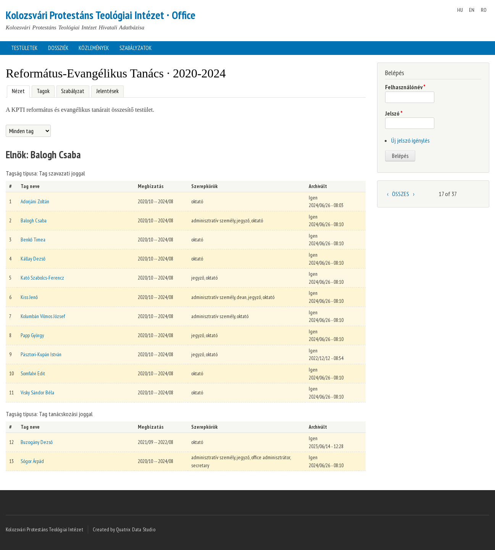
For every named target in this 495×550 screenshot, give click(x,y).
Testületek (24, 47)
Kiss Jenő (29, 297)
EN (471, 9)
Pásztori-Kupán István (41, 354)
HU (460, 9)
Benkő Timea (33, 239)
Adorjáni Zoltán (35, 201)
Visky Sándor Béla (37, 392)
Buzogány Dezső (37, 442)
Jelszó (394, 113)
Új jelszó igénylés (410, 140)
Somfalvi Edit (33, 373)
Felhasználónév (405, 87)
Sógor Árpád (32, 461)
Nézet (16, 90)
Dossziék (58, 47)
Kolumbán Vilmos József (43, 316)
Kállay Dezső (33, 258)
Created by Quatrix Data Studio (124, 529)
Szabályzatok (135, 47)
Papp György (32, 335)
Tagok (43, 91)
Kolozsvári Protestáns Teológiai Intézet (44, 529)
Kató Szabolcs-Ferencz (42, 277)
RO (484, 9)
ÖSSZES (400, 194)
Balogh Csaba (34, 220)
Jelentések (107, 91)
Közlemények (94, 47)
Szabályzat (72, 91)
